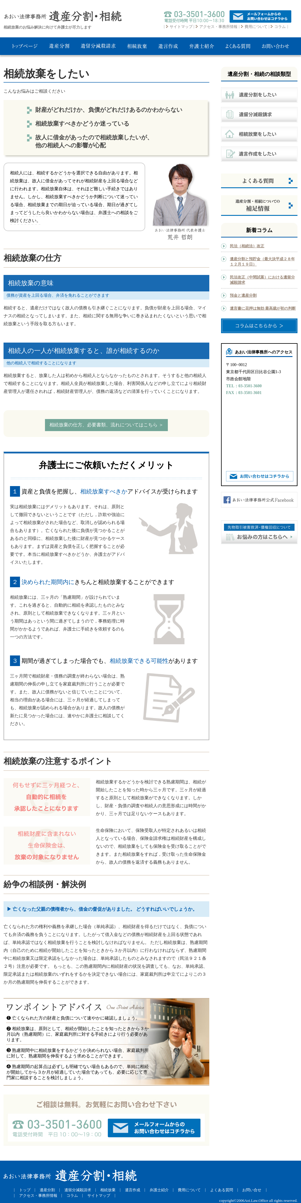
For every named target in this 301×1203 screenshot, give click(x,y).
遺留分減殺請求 (77, 1190)
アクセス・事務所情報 (218, 26)
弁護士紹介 (159, 1190)
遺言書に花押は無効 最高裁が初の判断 (263, 308)
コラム (280, 26)
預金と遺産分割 (243, 295)
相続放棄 (108, 1190)
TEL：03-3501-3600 (244, 386)
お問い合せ (251, 1190)
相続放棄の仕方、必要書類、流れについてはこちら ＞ (106, 424)
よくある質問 (221, 1190)
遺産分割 (47, 1190)
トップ (25, 1190)
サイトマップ (181, 26)
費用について (256, 26)
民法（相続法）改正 (247, 246)
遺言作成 (132, 1190)
